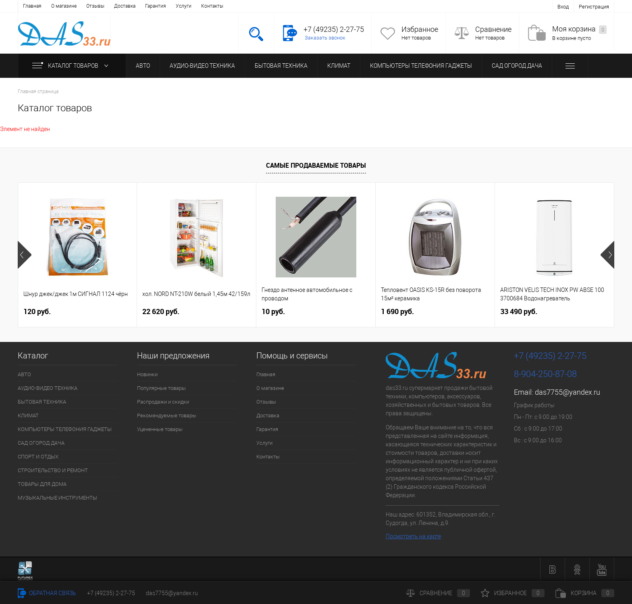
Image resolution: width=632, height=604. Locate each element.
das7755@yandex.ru (567, 392)
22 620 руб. (160, 311)
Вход (563, 7)
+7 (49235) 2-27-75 (111, 593)
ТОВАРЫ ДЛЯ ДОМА (42, 484)
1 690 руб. (397, 311)
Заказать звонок (325, 38)
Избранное (419, 29)
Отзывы (95, 6)
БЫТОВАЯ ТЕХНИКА (281, 65)
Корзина (584, 593)
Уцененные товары (160, 429)
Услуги (183, 6)
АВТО (143, 65)
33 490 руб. (518, 311)
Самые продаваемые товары (316, 165)
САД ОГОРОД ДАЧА (517, 65)
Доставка (124, 6)
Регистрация (594, 7)
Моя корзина (579, 29)
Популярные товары (161, 388)
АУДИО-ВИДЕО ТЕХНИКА (202, 65)
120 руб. (37, 311)
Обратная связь (47, 593)
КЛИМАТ (338, 65)
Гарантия (155, 6)
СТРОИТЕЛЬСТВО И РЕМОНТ (53, 470)
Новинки (147, 374)
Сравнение (493, 29)
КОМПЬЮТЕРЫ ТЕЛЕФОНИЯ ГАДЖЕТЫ (421, 65)
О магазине (64, 6)
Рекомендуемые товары (166, 415)
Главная (32, 6)
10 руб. (273, 311)
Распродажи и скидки (163, 402)
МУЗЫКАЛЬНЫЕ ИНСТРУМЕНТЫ (57, 498)
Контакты (212, 6)
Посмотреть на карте (413, 536)
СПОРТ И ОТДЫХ (38, 457)
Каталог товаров (72, 65)
